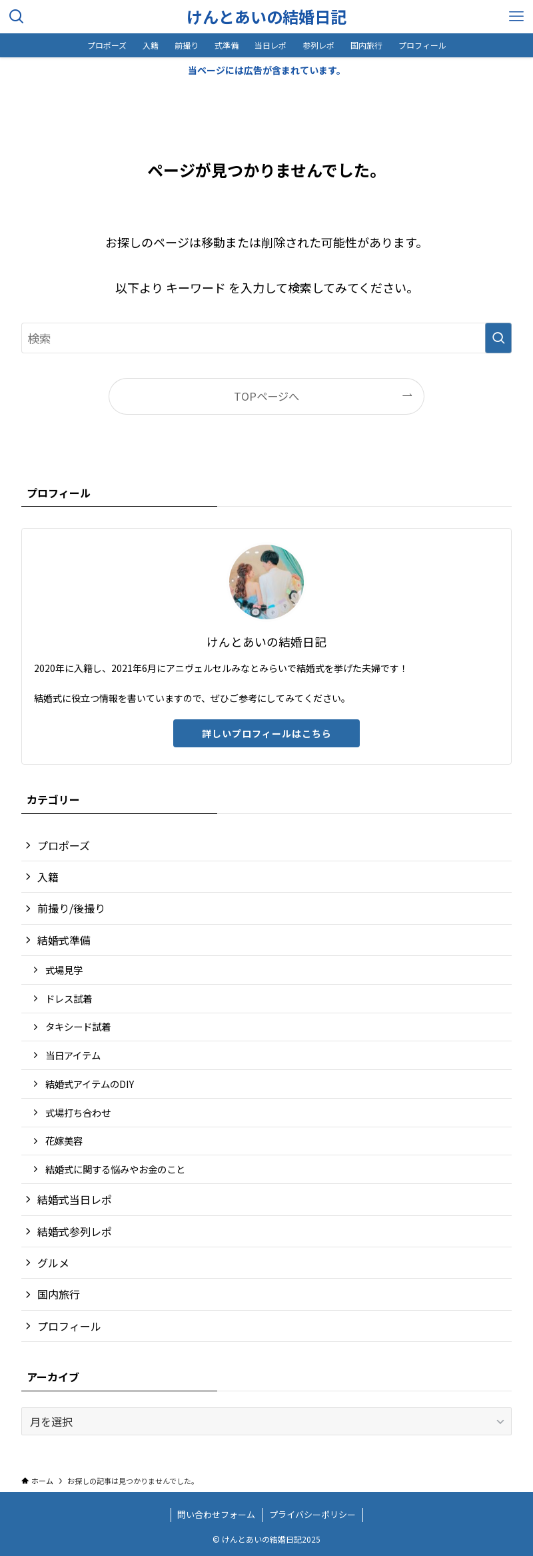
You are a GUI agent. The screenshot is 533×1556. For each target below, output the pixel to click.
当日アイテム (73, 1055)
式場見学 (64, 970)
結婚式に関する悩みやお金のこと (115, 1169)
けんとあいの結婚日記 (266, 17)
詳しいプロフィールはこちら (267, 733)
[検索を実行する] (498, 338)
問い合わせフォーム (216, 1514)
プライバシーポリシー (312, 1514)
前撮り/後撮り (71, 908)
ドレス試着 (68, 998)
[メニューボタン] (516, 16)
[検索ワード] (266, 338)
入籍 (48, 877)
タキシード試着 (78, 1026)
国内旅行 (58, 1294)
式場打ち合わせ (78, 1112)
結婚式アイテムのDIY (89, 1084)
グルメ (53, 1263)
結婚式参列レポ (74, 1231)
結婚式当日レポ (74, 1199)
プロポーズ (63, 845)
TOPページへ (266, 396)
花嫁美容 (64, 1140)
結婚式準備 (64, 940)
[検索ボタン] (16, 16)
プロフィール (69, 1326)
